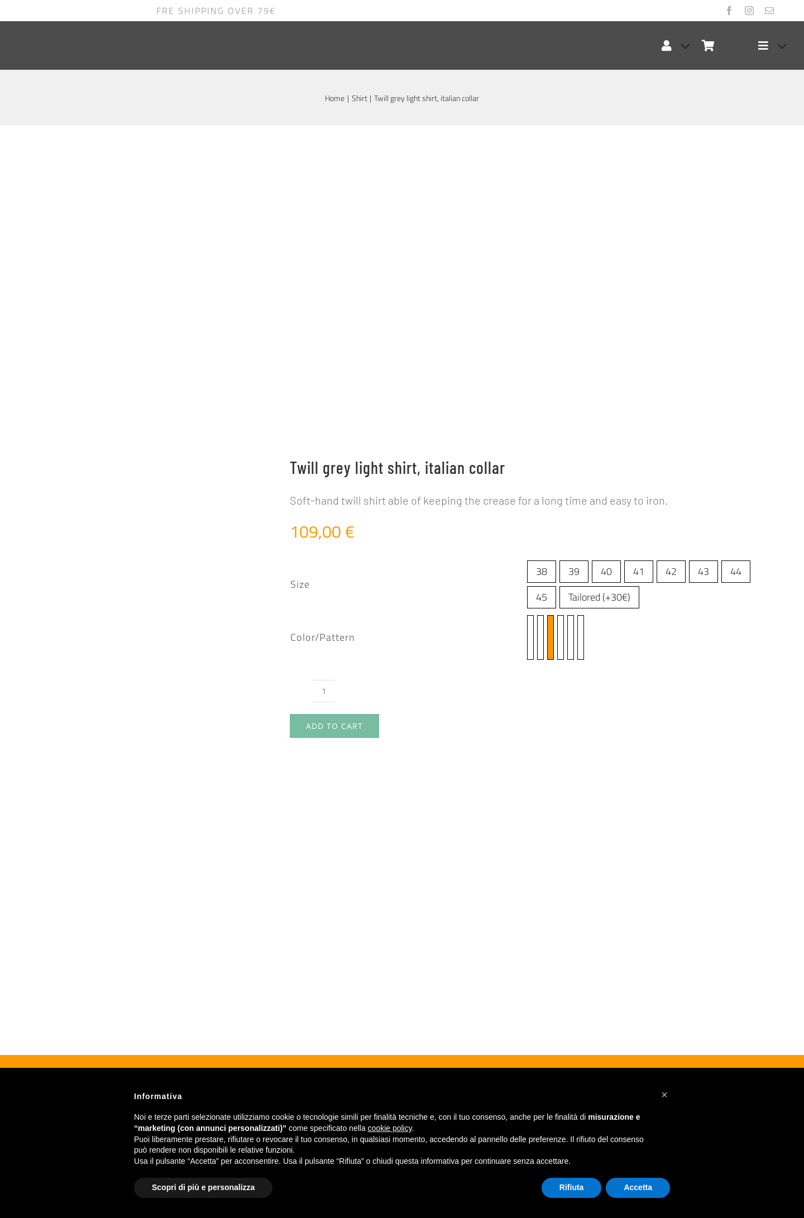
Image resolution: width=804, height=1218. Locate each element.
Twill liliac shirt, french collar (131, 1030)
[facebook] (729, 10)
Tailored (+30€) (599, 291)
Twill (431, 664)
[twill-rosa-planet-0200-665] (580, 332)
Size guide (106, 470)
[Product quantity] (324, 385)
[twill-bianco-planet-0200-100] (570, 332)
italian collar (447, 640)
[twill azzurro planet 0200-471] (530, 332)
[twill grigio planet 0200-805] (550, 332)
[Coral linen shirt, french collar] (402, 894)
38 (541, 266)
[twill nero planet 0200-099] (560, 332)
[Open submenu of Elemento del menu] (777, 45)
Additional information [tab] (102, 542)
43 (703, 266)
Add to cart (334, 420)
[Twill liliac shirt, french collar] (162, 894)
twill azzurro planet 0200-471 (482, 593)
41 (638, 266)
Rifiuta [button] (571, 1187)
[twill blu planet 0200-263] (540, 332)
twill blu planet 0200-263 (603, 593)
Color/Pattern (322, 331)
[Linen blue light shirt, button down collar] (642, 894)
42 (671, 266)
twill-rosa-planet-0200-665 (499, 619)
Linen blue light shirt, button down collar (640, 1030)
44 (735, 266)
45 (541, 291)
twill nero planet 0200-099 (554, 606)
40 (606, 266)
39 (574, 266)
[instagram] (749, 10)
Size (300, 278)
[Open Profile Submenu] (681, 45)
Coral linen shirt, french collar (373, 1030)
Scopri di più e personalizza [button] (203, 1187)
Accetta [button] (638, 1187)
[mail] (769, 10)
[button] (664, 1095)
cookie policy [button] (390, 1128)
